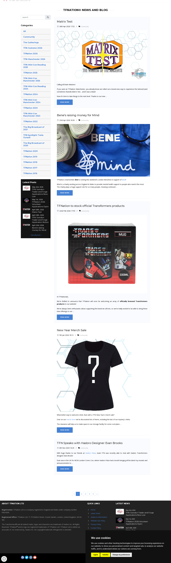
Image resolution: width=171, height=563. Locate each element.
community (85, 211)
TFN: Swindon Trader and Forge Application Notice (40, 219)
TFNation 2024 (30, 94)
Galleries (91, 4)
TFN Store (119, 4)
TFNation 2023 (30, 108)
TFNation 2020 (30, 151)
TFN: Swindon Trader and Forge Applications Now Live (40, 193)
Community (29, 37)
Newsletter (133, 4)
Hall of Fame (105, 4)
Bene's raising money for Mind (39, 229)
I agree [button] (95, 555)
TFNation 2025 (30, 73)
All (24, 31)
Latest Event (95, 513)
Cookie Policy (96, 528)
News (81, 4)
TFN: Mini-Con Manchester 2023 (31, 114)
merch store (71, 419)
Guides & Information (99, 517)
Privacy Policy (96, 524)
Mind (124, 180)
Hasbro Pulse (90, 453)
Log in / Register (151, 4)
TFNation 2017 (30, 168)
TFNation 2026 (30, 53)
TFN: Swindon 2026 (32, 48)
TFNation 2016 (30, 173)
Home (93, 510)
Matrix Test (37, 212)
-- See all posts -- (35, 235)
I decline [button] (105, 555)
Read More (64, 102)
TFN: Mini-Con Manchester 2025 (31, 79)
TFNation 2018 (30, 162)
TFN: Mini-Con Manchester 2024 (31, 101)
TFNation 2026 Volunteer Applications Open (40, 204)
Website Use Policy (98, 521)
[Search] (33, 17)
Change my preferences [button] (121, 555)
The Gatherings (31, 42)
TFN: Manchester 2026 (34, 59)
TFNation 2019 (30, 157)
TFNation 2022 (30, 121)
